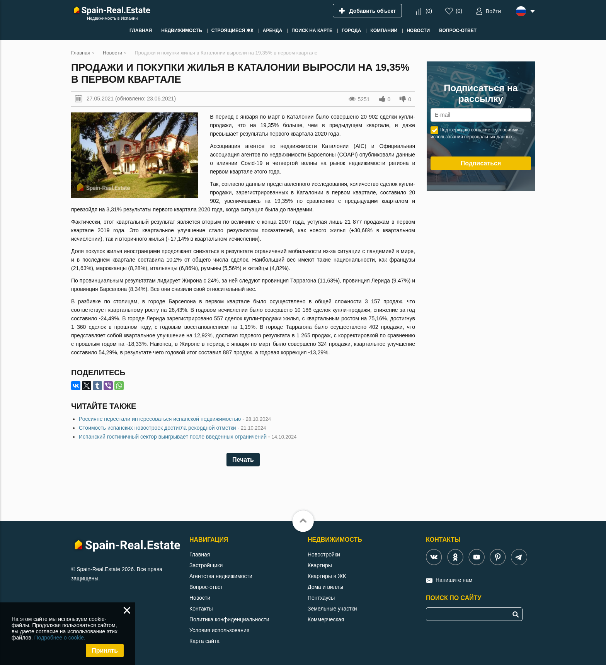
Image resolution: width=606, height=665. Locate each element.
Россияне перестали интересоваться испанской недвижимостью (160, 419)
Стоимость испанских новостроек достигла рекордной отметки (157, 428)
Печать (243, 459)
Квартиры (320, 565)
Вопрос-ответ (206, 587)
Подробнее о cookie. (59, 637)
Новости (199, 598)
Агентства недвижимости (220, 576)
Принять (105, 650)
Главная (199, 554)
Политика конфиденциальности (229, 619)
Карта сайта (204, 641)
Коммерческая (326, 619)
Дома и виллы (325, 587)
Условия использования (219, 630)
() (429, 11)
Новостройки (324, 554)
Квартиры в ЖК (327, 576)
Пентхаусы (321, 598)
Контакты (201, 608)
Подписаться (481, 163)
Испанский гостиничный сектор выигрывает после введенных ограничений (173, 437)
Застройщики (206, 565)
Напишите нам (454, 580)
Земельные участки (332, 608)
